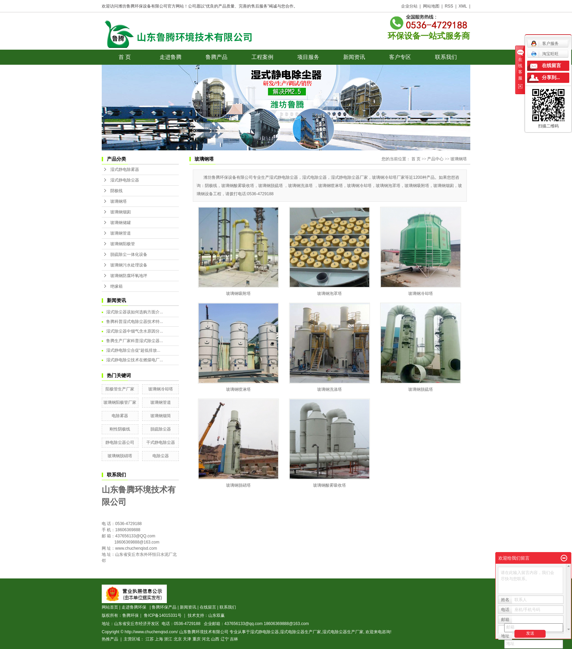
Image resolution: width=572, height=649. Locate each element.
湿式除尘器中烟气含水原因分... (134, 331)
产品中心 (435, 159)
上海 (159, 639)
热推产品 (110, 639)
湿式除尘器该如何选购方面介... (134, 312)
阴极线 (116, 190)
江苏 (150, 639)
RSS (449, 6)
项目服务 (308, 57)
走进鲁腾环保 (135, 607)
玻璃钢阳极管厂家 (119, 402)
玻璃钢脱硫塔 (420, 389)
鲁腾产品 (216, 57)
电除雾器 (120, 415)
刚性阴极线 (120, 429)
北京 (178, 639)
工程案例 (262, 57)
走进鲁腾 (171, 57)
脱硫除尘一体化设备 (128, 254)
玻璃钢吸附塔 (238, 293)
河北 (206, 639)
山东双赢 (216, 615)
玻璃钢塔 (118, 201)
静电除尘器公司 (119, 442)
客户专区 (400, 57)
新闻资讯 (354, 57)
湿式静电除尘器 (124, 180)
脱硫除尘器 (160, 429)
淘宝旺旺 (545, 54)
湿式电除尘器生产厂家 (300, 631)
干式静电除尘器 (160, 442)
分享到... (551, 77)
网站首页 (110, 607)
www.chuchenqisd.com (136, 548)
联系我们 (446, 57)
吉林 (234, 639)
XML (463, 6)
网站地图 (431, 6)
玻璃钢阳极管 (122, 243)
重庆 (196, 639)
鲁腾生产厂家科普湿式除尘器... (134, 340)
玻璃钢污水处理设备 (128, 265)
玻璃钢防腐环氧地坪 (128, 275)
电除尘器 (160, 455)
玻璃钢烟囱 (120, 212)
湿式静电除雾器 (124, 169)
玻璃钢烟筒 (160, 415)
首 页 (125, 57)
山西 (215, 639)
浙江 (168, 639)
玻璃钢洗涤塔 (329, 389)
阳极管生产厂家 (119, 389)
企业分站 (409, 6)
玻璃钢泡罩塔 (329, 293)
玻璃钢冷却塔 (160, 389)
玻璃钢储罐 (120, 222)
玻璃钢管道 (120, 233)
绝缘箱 (116, 286)
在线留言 (208, 607)
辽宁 (225, 639)
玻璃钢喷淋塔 (238, 389)
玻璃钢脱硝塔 (120, 455)
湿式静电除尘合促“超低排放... (133, 350)
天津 (187, 639)
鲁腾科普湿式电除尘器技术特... (134, 321)
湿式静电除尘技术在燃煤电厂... (134, 360)
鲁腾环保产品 (164, 607)
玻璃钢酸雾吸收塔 (329, 485)
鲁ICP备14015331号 (162, 615)
